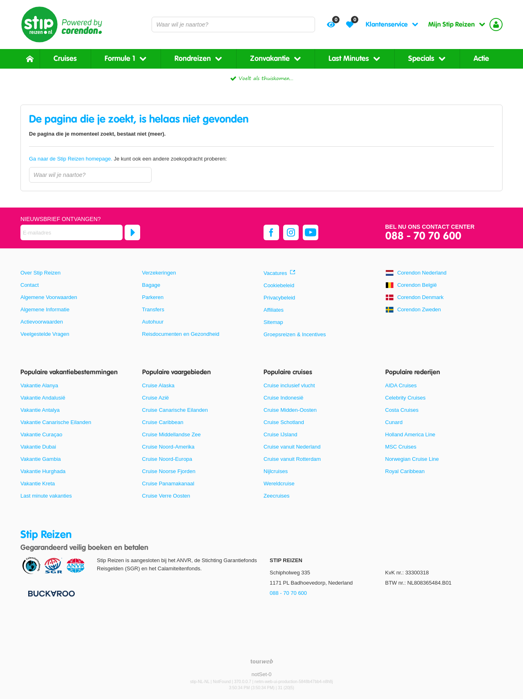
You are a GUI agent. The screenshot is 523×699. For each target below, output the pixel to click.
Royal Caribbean (405, 471)
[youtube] (310, 232)
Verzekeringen (159, 273)
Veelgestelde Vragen (44, 334)
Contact (29, 285)
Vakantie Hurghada (42, 471)
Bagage (151, 285)
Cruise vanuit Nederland (292, 447)
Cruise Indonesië (284, 398)
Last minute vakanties (46, 496)
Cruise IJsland (280, 434)
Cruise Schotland (284, 422)
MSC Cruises (401, 447)
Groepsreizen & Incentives (295, 334)
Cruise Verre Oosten (166, 496)
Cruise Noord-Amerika (168, 447)
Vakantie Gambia (40, 459)
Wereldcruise (279, 483)
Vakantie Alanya (39, 385)
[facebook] (271, 232)
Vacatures (275, 273)
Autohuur (153, 322)
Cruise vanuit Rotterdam (292, 459)
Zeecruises (277, 496)
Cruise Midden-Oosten (290, 410)
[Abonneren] (132, 232)
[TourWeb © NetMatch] (261, 661)
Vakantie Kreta (37, 483)
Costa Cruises (402, 410)
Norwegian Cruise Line (412, 459)
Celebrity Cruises (405, 398)
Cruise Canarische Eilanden (175, 410)
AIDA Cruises (401, 385)
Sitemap (273, 322)
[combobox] (233, 24)
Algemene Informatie (44, 309)
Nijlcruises (276, 471)
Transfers (153, 309)
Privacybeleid (279, 298)
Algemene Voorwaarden (48, 297)
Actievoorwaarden (41, 322)
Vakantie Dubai (38, 447)
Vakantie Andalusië (42, 398)
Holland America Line (410, 434)
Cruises (65, 58)
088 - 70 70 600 (423, 236)
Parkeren (153, 297)
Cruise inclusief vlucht (289, 385)
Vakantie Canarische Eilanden (55, 422)
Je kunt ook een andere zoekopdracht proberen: (128, 159)
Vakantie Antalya (40, 410)
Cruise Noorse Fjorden (169, 471)
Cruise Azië (155, 398)
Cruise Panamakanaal (168, 483)
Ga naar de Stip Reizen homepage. (71, 159)
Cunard (394, 422)
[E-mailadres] (71, 232)
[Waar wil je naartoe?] (233, 24)
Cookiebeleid (279, 285)
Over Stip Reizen (40, 273)
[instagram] (291, 232)
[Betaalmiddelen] (50, 593)
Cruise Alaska (158, 385)
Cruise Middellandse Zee (171, 434)
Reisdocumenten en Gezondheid (180, 334)
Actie (481, 58)
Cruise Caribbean (162, 422)
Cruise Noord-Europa (167, 459)
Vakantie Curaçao (41, 434)
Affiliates (274, 310)
